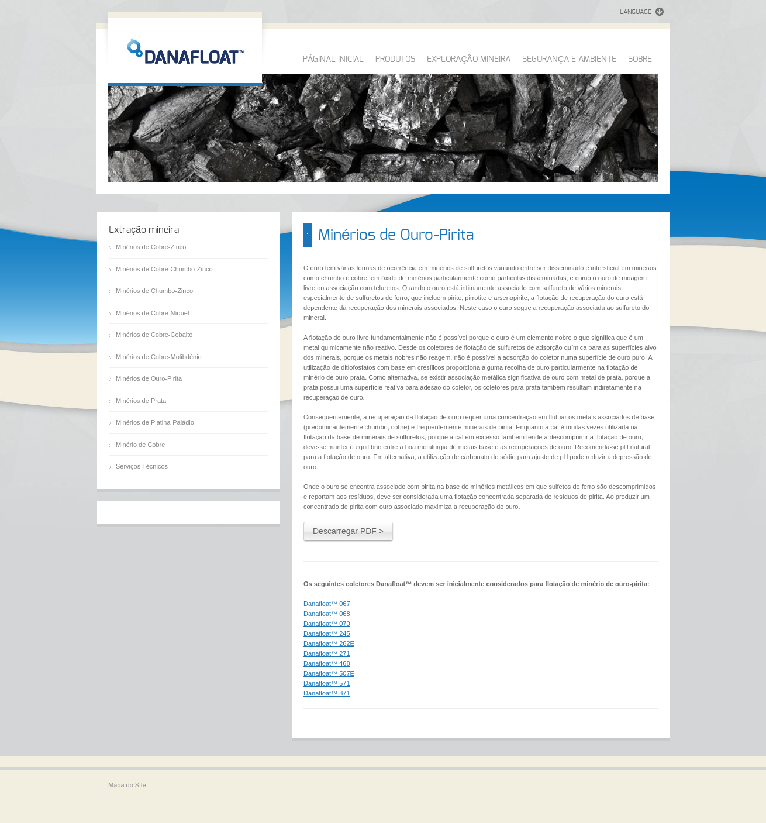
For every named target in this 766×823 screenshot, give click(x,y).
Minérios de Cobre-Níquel (152, 312)
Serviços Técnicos (142, 466)
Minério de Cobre (140, 444)
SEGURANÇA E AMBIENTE (569, 60)
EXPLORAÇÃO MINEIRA (468, 60)
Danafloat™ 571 (326, 683)
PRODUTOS (395, 60)
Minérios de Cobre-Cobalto (154, 334)
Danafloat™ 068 (326, 613)
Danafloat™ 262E (328, 643)
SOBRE (640, 60)
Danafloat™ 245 (326, 633)
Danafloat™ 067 (326, 603)
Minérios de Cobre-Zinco (151, 246)
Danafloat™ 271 (326, 653)
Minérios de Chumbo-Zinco (154, 290)
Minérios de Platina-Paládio (155, 422)
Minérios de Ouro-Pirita (149, 378)
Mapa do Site (127, 784)
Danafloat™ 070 (326, 623)
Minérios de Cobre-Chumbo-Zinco (164, 269)
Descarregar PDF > (348, 531)
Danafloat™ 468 (326, 663)
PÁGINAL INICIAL (333, 60)
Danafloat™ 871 (326, 693)
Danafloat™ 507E (328, 673)
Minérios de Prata (141, 400)
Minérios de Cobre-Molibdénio (159, 356)
